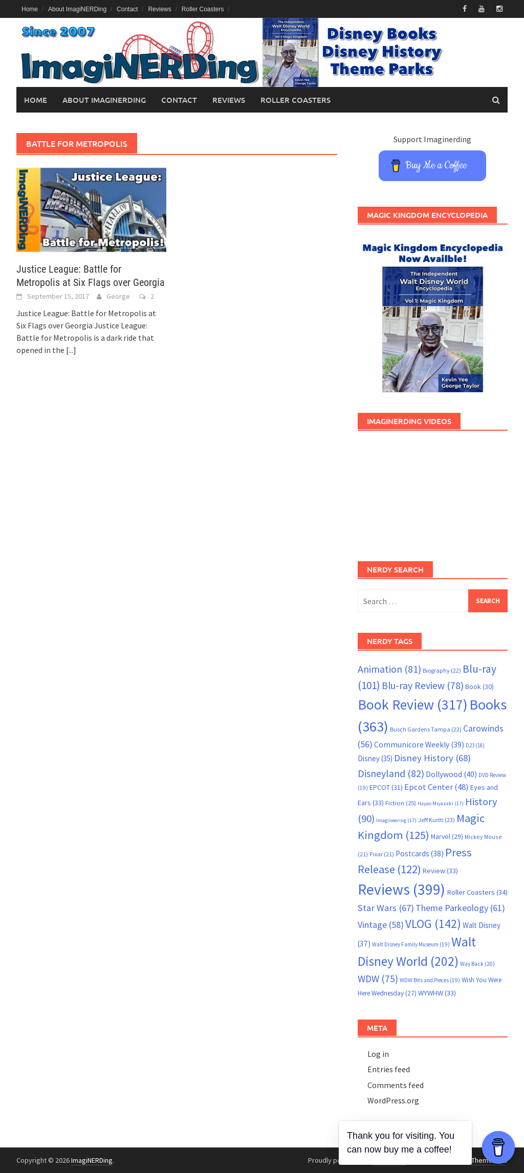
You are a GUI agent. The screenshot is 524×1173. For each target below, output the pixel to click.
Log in (378, 1054)
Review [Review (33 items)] (440, 870)
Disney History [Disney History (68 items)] (432, 758)
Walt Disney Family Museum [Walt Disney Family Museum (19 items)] (411, 944)
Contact (127, 9)
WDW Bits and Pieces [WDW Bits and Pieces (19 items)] (430, 980)
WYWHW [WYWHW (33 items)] (437, 993)
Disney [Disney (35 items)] (375, 758)
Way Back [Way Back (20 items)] (477, 963)
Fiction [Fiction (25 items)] (400, 803)
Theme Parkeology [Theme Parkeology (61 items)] (460, 908)
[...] (71, 350)
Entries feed (388, 1069)
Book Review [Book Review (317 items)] (413, 705)
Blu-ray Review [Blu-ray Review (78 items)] (423, 685)
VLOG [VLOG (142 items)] (433, 923)
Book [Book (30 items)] (479, 686)
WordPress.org (393, 1100)
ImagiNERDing (92, 1160)
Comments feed (395, 1085)
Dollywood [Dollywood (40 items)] (451, 774)
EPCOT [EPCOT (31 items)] (386, 787)
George (118, 296)
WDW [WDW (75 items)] (378, 978)
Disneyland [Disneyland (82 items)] (391, 773)
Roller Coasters (203, 9)
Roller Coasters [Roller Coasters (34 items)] (477, 892)
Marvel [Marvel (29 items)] (447, 836)
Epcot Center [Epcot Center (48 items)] (436, 787)
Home (29, 9)
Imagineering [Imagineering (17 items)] (396, 820)
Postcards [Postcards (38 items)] (420, 853)
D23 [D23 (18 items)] (475, 745)
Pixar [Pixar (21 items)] (381, 854)
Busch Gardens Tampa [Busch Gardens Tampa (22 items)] (426, 729)
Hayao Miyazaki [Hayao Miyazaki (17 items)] (441, 803)
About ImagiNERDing (77, 9)
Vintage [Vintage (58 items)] (381, 925)
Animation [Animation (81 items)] (389, 669)
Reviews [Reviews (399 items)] (401, 889)
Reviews (159, 9)
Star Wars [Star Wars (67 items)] (386, 908)
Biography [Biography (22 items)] (442, 670)
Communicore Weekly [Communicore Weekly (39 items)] (419, 744)
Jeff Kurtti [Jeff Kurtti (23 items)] (436, 820)
